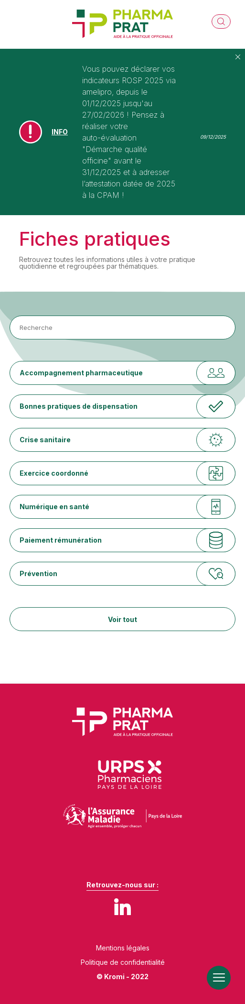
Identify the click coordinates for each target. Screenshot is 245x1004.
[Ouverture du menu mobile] (219, 978)
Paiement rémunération (61, 540)
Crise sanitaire (45, 440)
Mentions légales (122, 948)
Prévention (38, 573)
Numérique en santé (54, 506)
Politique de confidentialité (123, 962)
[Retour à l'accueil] (122, 24)
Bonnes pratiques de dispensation (79, 406)
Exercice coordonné (54, 473)
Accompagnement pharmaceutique (81, 373)
